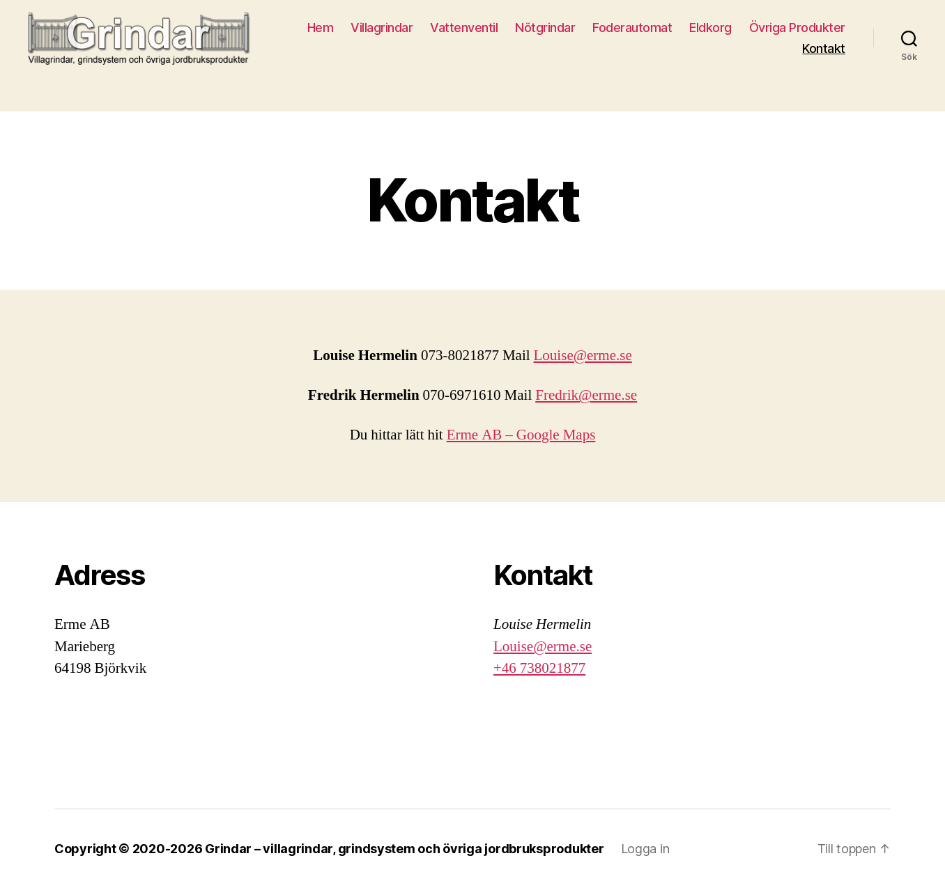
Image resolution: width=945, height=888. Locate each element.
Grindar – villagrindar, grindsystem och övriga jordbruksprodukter (404, 848)
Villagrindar (382, 27)
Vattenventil (464, 27)
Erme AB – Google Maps (521, 435)
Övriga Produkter (797, 27)
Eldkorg (710, 27)
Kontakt (823, 48)
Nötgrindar (545, 27)
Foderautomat (632, 27)
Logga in (645, 848)
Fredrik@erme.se (586, 395)
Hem (320, 27)
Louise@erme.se (583, 355)
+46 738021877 (539, 668)
